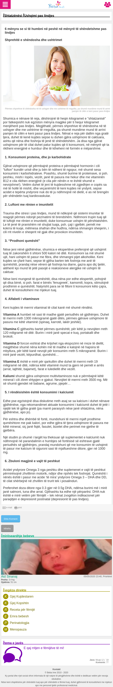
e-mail (7, 507)
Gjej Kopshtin (19, 603)
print (18, 507)
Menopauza (18, 629)
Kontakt (56, 669)
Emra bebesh (19, 616)
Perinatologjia (19, 623)
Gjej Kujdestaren (21, 596)
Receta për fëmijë (22, 609)
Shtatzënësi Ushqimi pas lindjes (29, 15)
